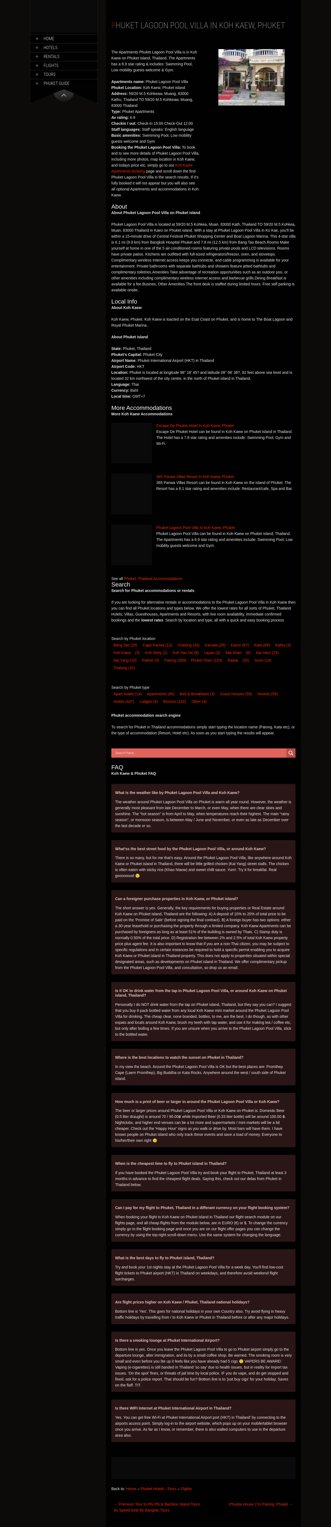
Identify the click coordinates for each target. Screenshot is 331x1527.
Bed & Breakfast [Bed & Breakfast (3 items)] (197, 694)
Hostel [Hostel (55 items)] (267, 694)
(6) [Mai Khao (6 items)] (248, 653)
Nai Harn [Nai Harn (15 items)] (267, 653)
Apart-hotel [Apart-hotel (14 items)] (127, 694)
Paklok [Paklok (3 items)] (150, 660)
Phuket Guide (57, 83)
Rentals (52, 56)
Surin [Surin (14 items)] (263, 660)
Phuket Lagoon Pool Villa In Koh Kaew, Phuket (195, 527)
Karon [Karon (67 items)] (240, 645)
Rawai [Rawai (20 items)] (233, 660)
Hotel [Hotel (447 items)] (123, 701)
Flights (51, 65)
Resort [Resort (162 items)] (174, 701)
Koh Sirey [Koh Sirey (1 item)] (156, 653)
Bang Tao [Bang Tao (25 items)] (125, 645)
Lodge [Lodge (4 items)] (148, 701)
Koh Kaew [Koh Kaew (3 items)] (122, 653)
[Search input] (200, 753)
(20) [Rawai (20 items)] (245, 660)
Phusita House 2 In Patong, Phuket (261, 1504)
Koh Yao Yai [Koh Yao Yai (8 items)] (186, 653)
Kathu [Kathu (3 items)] (283, 645)
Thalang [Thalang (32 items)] (124, 668)
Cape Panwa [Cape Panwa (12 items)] (157, 645)
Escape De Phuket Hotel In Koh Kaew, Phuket (195, 425)
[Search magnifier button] (291, 753)
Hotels (50, 47)
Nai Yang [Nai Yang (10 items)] (125, 660)
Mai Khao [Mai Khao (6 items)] (234, 653)
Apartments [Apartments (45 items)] (160, 694)
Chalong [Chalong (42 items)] (188, 645)
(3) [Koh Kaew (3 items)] (137, 653)
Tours (50, 74)
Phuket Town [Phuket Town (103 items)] (206, 660)
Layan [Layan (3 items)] (212, 653)
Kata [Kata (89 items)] (262, 645)
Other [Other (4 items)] (199, 701)
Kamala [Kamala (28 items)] (215, 645)
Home (49, 38)
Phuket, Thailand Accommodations (153, 578)
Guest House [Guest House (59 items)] (236, 694)
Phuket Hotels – (153, 1489)
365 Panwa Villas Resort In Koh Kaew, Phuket (195, 476)
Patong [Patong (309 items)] (175, 660)
